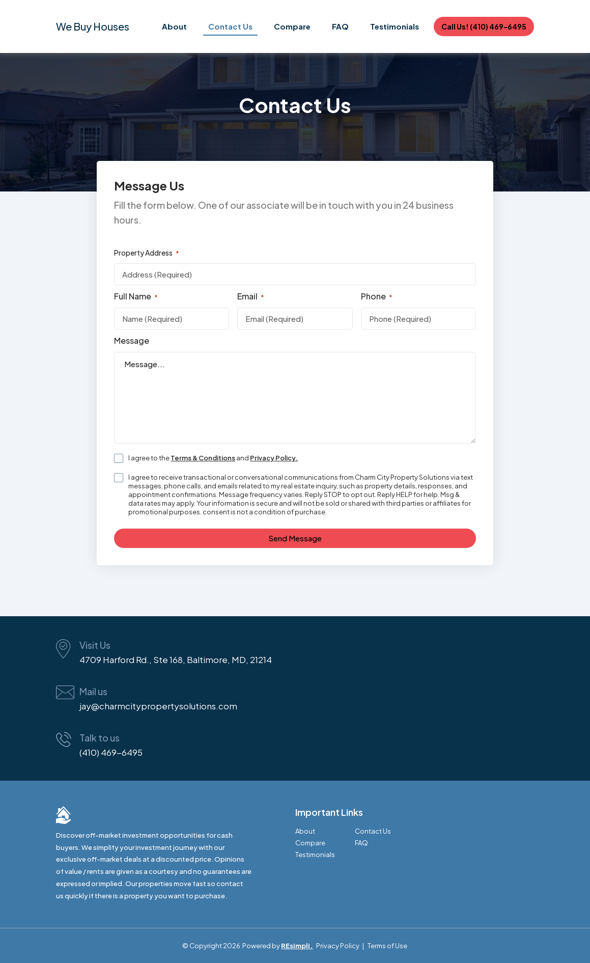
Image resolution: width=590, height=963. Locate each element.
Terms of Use (387, 946)
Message (131, 340)
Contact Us (230, 26)
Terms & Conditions (203, 458)
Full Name (136, 296)
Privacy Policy (337, 946)
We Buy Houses (92, 26)
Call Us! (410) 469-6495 (483, 26)
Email (250, 296)
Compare (292, 26)
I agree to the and (213, 458)
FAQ (340, 26)
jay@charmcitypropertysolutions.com (158, 705)
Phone (376, 296)
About (174, 26)
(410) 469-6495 (111, 752)
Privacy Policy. (274, 458)
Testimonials (394, 26)
